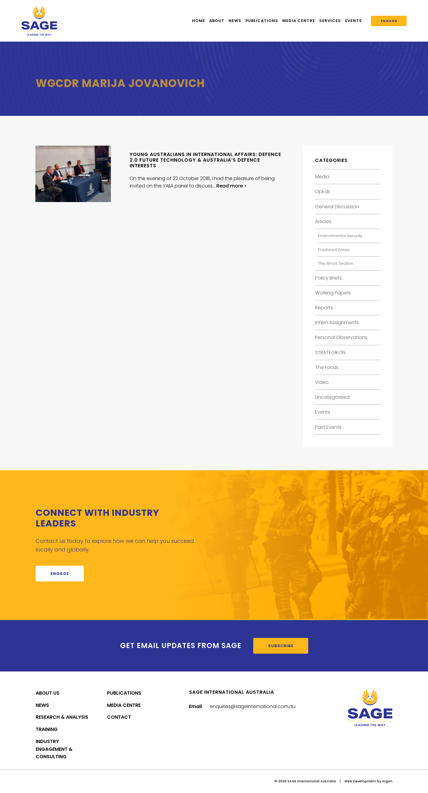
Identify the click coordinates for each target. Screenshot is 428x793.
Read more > (231, 185)
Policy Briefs (328, 278)
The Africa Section (335, 263)
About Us (47, 693)
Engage (389, 20)
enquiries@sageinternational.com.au (252, 706)
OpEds (322, 191)
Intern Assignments (337, 322)
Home (198, 20)
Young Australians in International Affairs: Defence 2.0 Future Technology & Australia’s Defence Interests (205, 160)
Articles (323, 221)
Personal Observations (341, 337)
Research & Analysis (62, 717)
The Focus (327, 367)
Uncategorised (332, 397)
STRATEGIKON (330, 352)
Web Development (360, 781)
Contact (119, 717)
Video (322, 382)
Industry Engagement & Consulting (54, 749)
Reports (324, 307)
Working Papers (333, 292)
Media (322, 176)
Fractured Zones (334, 250)
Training (47, 729)
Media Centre (298, 20)
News (235, 20)
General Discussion (337, 206)
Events (353, 20)
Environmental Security (340, 236)
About (216, 20)
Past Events (328, 427)
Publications (262, 20)
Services (330, 20)
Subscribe (280, 646)
